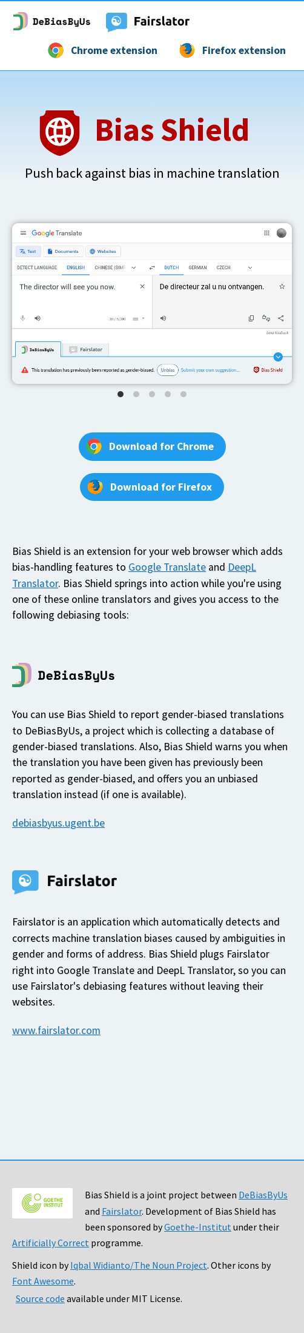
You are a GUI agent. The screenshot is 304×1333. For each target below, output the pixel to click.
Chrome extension (114, 50)
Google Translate (167, 567)
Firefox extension (244, 50)
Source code (40, 1298)
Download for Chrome (161, 446)
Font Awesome (43, 1281)
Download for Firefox (161, 487)
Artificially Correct (50, 1243)
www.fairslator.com (56, 1030)
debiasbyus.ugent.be (58, 823)
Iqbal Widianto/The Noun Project (138, 1265)
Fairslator (122, 1211)
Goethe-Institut (197, 1227)
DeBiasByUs (263, 1195)
